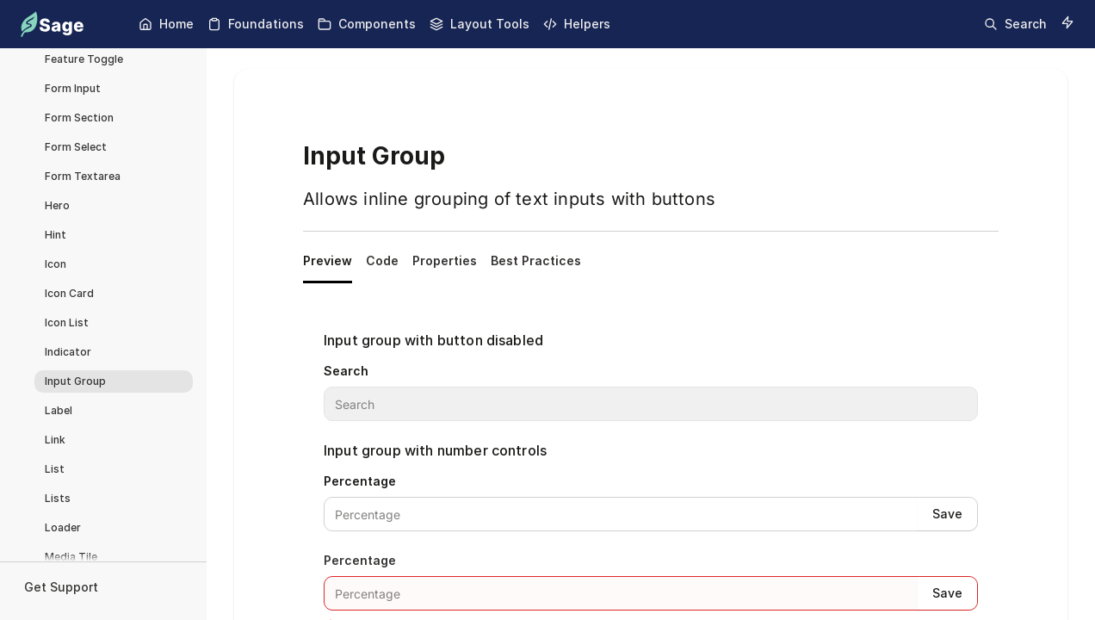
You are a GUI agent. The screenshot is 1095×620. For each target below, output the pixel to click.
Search (346, 370)
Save (947, 513)
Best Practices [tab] (536, 260)
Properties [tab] (444, 260)
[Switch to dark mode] (1067, 22)
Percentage (360, 481)
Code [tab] (382, 260)
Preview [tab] (327, 260)
